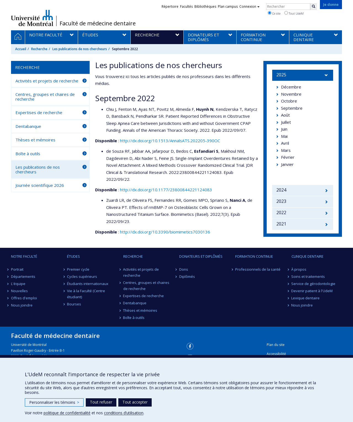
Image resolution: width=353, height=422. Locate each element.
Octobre (289, 101)
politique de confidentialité (67, 412)
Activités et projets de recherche (46, 81)
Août (285, 115)
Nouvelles (19, 290)
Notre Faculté (24, 256)
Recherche (39, 49)
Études (73, 256)
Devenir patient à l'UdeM (312, 290)
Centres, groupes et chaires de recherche (45, 97)
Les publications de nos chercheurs (79, 49)
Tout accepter (135, 402)
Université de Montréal (32, 18)
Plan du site (276, 344)
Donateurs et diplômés (201, 256)
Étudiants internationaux (87, 283)
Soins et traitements (308, 276)
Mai (284, 136)
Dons (183, 269)
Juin (284, 129)
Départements (23, 276)
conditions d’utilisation (123, 412)
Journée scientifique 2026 (39, 185)
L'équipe (18, 283)
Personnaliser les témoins (54, 402)
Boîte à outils (27, 153)
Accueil (20, 49)
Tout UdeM (294, 13)
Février (288, 157)
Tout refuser (101, 402)
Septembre (292, 108)
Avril (285, 143)
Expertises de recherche (38, 112)
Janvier (287, 164)
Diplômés (187, 276)
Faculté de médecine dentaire (98, 23)
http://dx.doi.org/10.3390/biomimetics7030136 (165, 232)
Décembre (291, 87)
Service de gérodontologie (314, 283)
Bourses (74, 304)
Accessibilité (276, 353)
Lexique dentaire (306, 297)
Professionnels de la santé (257, 269)
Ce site (274, 13)
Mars (286, 150)
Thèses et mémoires (35, 140)
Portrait (17, 269)
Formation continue (254, 256)
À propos (299, 269)
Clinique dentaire (307, 256)
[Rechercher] (313, 6)
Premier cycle (78, 269)
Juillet (286, 122)
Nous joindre (22, 305)
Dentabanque (28, 126)
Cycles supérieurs (82, 276)
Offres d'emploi (24, 297)
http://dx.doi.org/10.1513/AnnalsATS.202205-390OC (170, 140)
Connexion (249, 6)
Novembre (291, 94)
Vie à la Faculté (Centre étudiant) (86, 293)
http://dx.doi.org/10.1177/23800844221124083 (166, 189)
